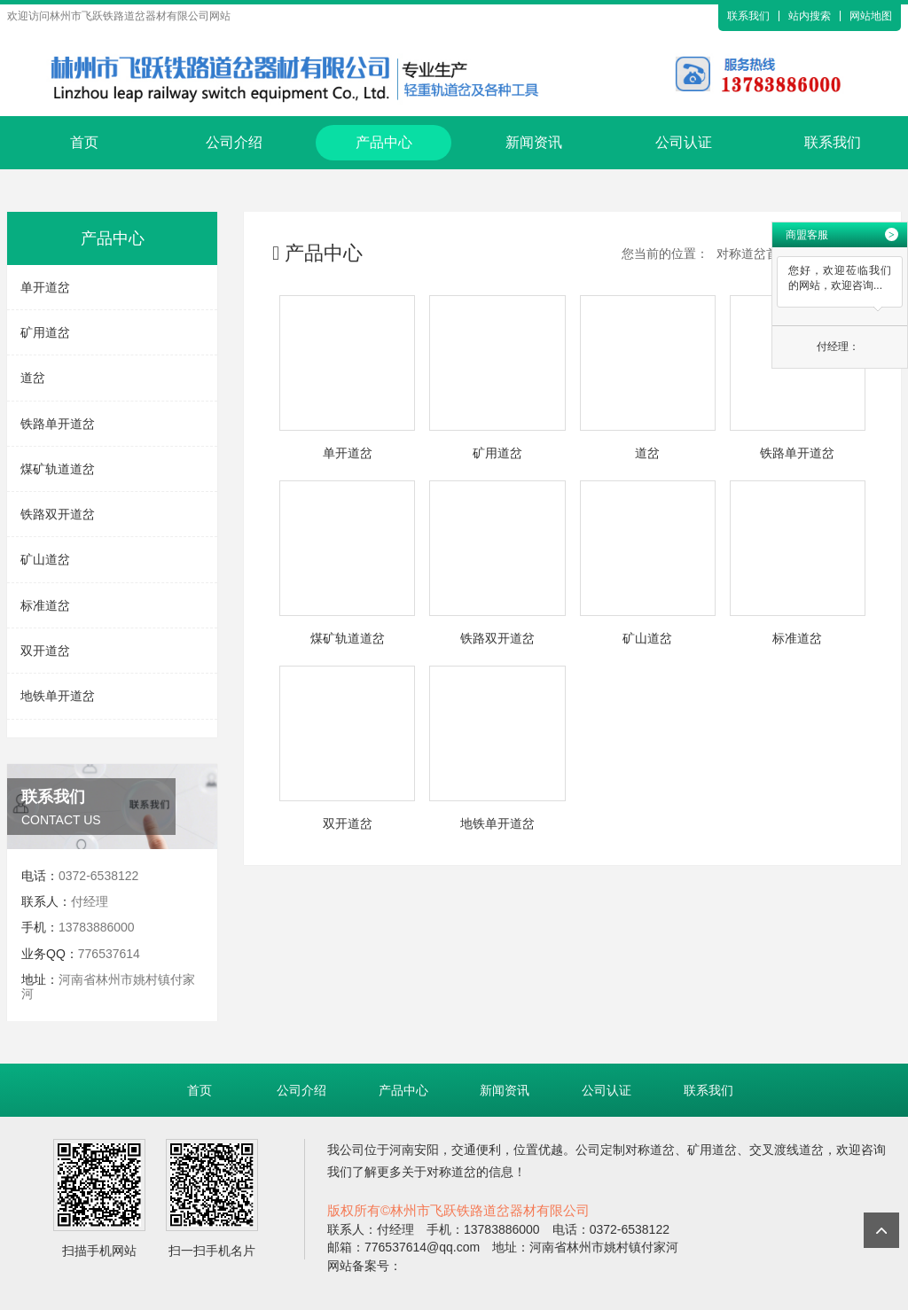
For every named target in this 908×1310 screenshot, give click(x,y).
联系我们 (748, 16)
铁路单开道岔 (57, 424)
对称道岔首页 (753, 253)
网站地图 (870, 16)
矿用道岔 (45, 332)
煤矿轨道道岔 (57, 469)
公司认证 (683, 142)
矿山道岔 (45, 559)
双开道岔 (45, 650)
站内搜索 (809, 16)
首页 (84, 142)
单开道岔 (45, 287)
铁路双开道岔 (57, 514)
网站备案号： (364, 1266)
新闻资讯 (533, 142)
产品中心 (384, 142)
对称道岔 (650, 1149)
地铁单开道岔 (57, 696)
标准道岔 (45, 605)
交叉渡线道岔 (786, 1149)
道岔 (32, 377)
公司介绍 (234, 142)
